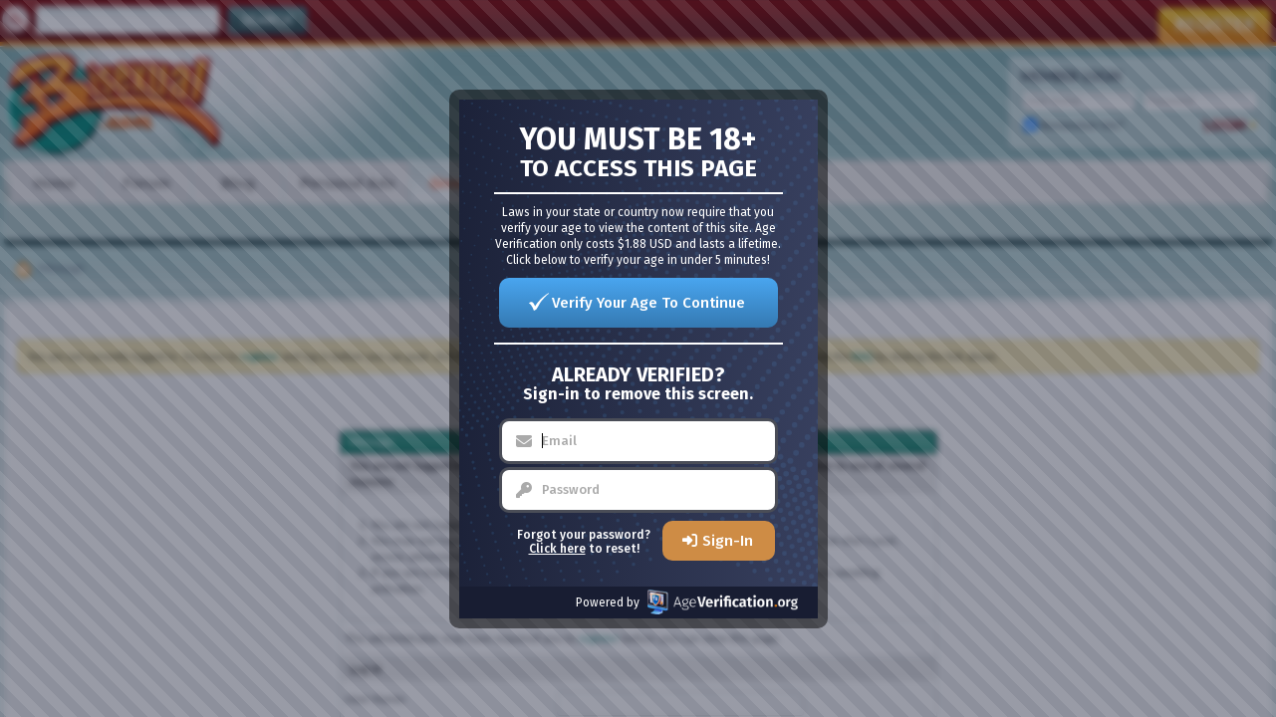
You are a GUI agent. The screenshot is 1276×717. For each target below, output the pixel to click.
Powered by (687, 602)
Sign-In (727, 541)
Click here (557, 549)
